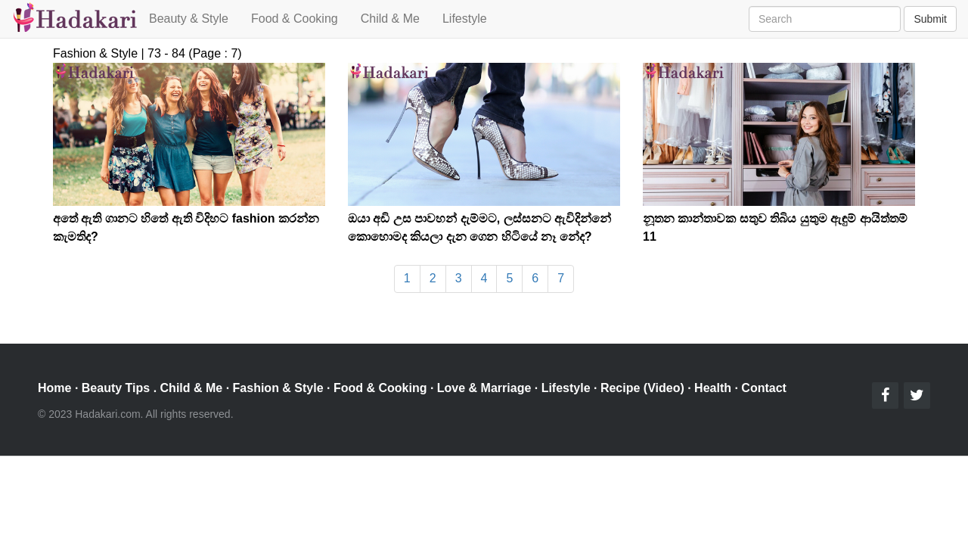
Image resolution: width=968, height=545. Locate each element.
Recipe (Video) (642, 388)
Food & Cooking (294, 18)
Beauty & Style (188, 18)
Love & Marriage (484, 388)
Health (712, 388)
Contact (763, 388)
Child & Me (390, 18)
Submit (930, 19)
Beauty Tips (116, 388)
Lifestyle (464, 18)
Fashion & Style (278, 388)
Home (54, 388)
